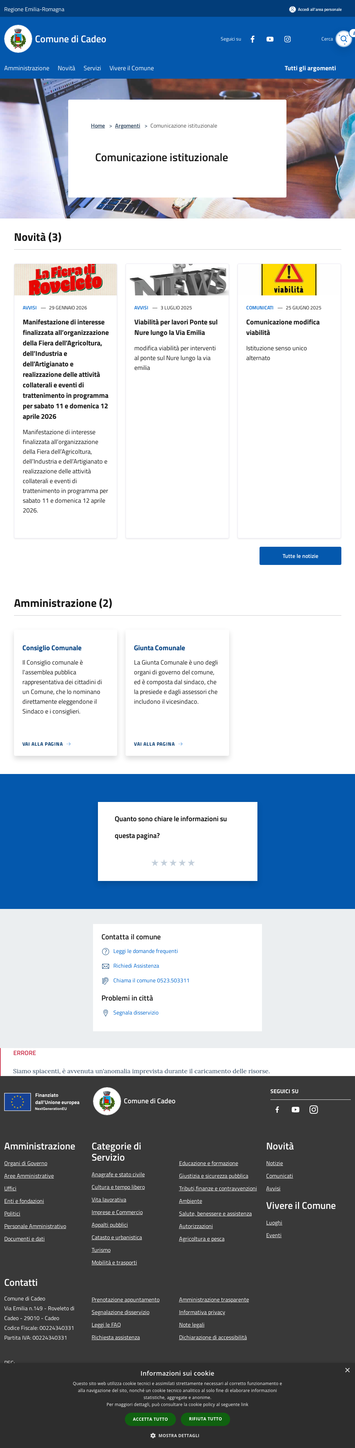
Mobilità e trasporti (114, 1262)
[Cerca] (342, 38)
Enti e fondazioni (24, 1201)
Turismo (101, 1250)
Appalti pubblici (110, 1224)
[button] (178, 1435)
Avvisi (30, 307)
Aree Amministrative (29, 1175)
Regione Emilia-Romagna (34, 9)
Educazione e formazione (208, 1163)
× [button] (347, 1370)
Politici (12, 1213)
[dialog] (177, 1405)
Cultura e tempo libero (118, 1187)
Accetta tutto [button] (150, 1419)
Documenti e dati (24, 1238)
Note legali (192, 1324)
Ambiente (190, 1201)
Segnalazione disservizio (120, 1312)
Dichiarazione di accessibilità (213, 1337)
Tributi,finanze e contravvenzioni (218, 1188)
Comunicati (260, 307)
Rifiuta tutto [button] (205, 1419)
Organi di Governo (25, 1163)
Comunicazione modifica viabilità (283, 327)
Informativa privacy (202, 1312)
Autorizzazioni (196, 1226)
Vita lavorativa (109, 1199)
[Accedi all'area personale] (315, 9)
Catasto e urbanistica (117, 1237)
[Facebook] (245, 38)
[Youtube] (263, 38)
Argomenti (127, 125)
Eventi (274, 1235)
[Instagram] (280, 38)
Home (98, 125)
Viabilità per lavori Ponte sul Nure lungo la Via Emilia (176, 327)
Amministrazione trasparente (214, 1299)
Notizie (274, 1163)
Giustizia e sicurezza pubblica (213, 1175)
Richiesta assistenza (116, 1337)
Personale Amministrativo (35, 1226)
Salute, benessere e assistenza (215, 1213)
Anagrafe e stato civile (118, 1174)
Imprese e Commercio (117, 1212)
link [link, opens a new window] (244, 1404)
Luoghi (274, 1222)
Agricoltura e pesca (202, 1238)
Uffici (10, 1188)
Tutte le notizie (300, 556)
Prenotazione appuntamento (125, 1299)
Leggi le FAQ (106, 1324)
